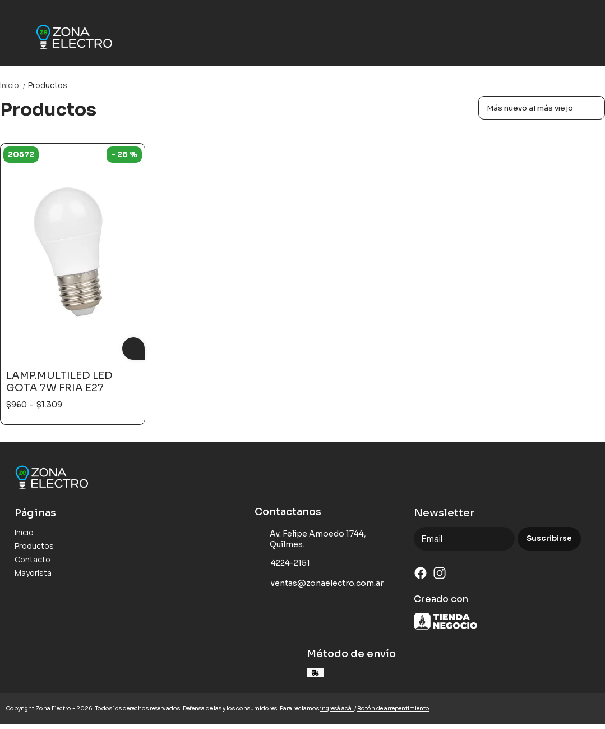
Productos (47, 85)
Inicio (14, 85)
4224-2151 (282, 563)
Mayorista (33, 572)
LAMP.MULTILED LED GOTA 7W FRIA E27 (59, 381)
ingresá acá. (337, 708)
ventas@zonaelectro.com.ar (319, 583)
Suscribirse (549, 538)
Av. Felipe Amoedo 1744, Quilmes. (311, 539)
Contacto (32, 559)
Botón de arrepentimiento (393, 708)
